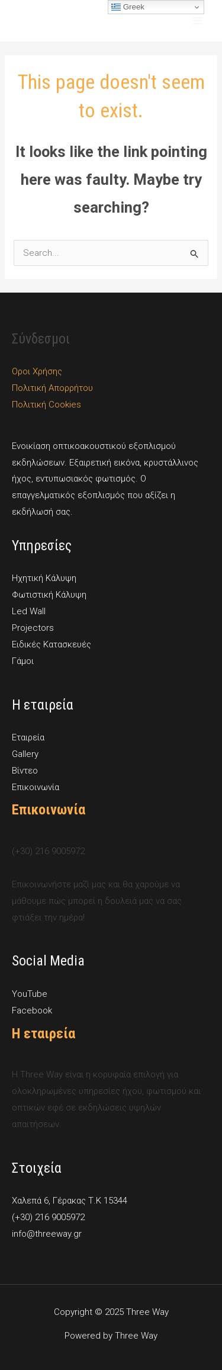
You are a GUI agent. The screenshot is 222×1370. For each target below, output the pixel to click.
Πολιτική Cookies (46, 404)
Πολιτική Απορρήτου (52, 388)
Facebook (32, 1010)
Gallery (25, 754)
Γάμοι (23, 661)
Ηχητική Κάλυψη (44, 578)
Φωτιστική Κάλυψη (49, 594)
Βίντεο (25, 770)
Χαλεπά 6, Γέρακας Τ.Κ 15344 (69, 1200)
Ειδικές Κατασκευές (51, 644)
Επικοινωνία (35, 787)
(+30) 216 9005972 (48, 1217)
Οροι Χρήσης (37, 371)
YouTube (29, 994)
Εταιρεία (28, 737)
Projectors (33, 628)
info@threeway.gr (47, 1233)
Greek (127, 7)
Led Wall (29, 611)
